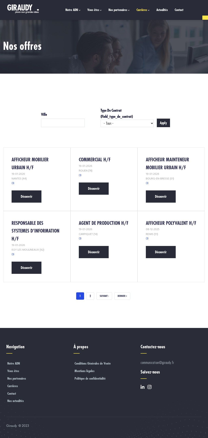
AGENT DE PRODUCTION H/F (103, 223)
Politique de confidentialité (90, 378)
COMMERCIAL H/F (94, 160)
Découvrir (26, 196)
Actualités (162, 10)
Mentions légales (84, 371)
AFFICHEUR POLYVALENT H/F (171, 223)
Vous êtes (94, 10)
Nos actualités (15, 401)
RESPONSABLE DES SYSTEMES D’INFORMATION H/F (35, 231)
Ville (44, 114)
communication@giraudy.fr (157, 362)
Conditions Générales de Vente (93, 363)
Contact (179, 10)
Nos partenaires (119, 10)
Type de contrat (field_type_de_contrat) (117, 113)
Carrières (143, 10)
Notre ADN (72, 10)
